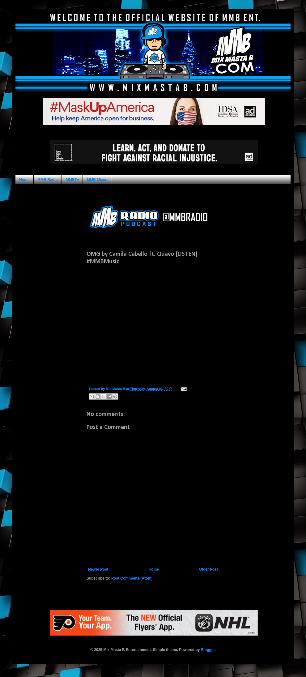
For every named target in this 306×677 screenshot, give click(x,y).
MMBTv (72, 180)
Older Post (208, 569)
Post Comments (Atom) (131, 578)
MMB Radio (47, 180)
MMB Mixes (97, 180)
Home (24, 180)
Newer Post (98, 569)
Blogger (208, 650)
